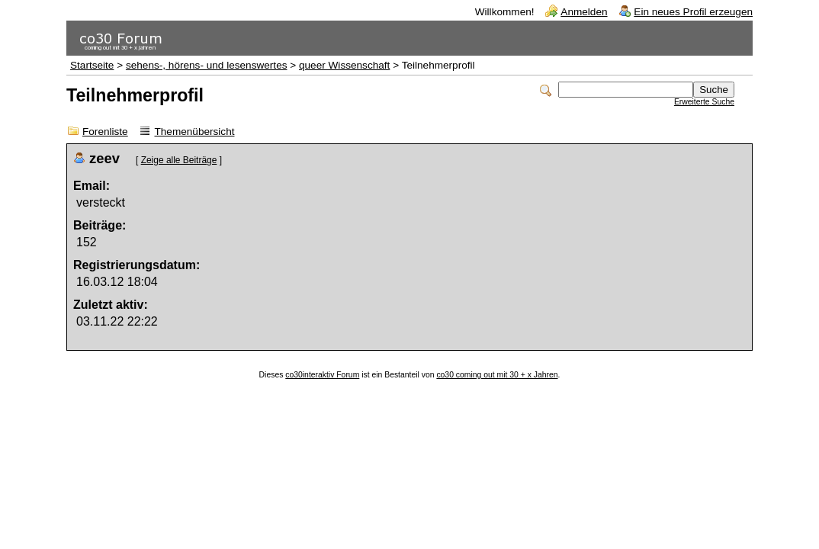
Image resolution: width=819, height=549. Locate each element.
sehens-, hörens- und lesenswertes (206, 65)
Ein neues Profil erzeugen (693, 12)
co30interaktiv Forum (322, 375)
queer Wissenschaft (344, 65)
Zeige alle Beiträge (179, 160)
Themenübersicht (194, 131)
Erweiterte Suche (704, 102)
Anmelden (583, 12)
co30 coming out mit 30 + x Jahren (496, 375)
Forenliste (105, 131)
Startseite (92, 65)
